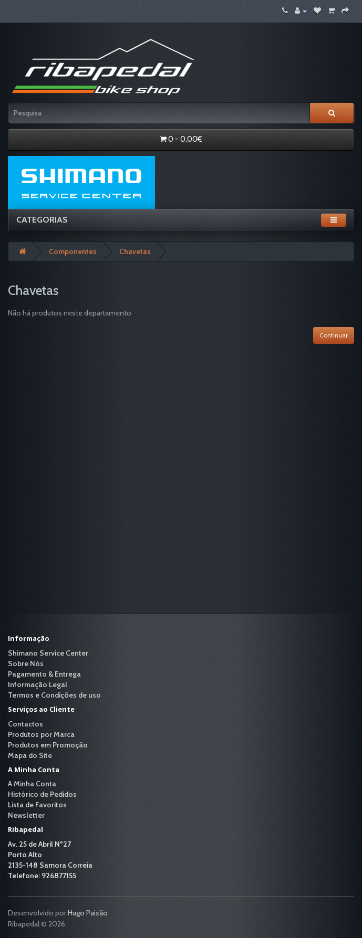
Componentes (73, 251)
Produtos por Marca (41, 734)
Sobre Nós (26, 663)
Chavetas (135, 251)
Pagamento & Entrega (44, 674)
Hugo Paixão (88, 913)
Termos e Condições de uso (54, 695)
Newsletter (26, 815)
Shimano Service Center (48, 653)
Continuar (333, 335)
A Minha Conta (32, 783)
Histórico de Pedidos (42, 794)
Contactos (25, 724)
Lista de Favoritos (37, 804)
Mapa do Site (30, 755)
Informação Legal (37, 684)
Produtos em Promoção (48, 745)
